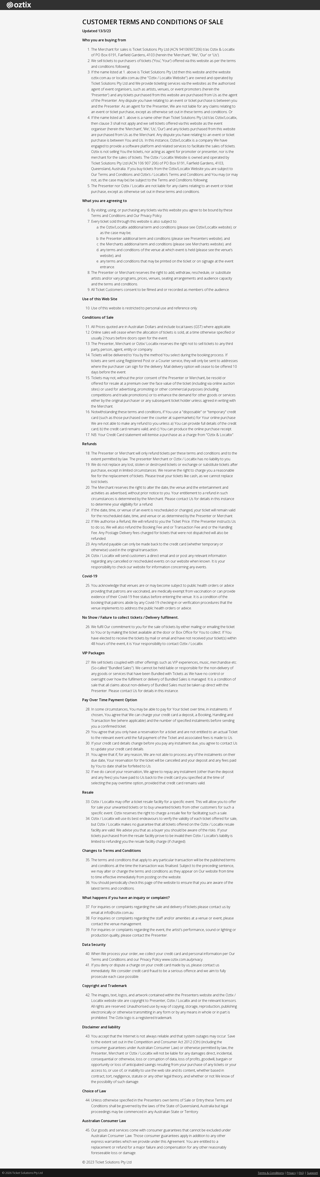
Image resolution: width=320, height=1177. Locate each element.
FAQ (301, 1173)
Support (312, 1173)
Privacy (291, 1173)
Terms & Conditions (271, 1173)
